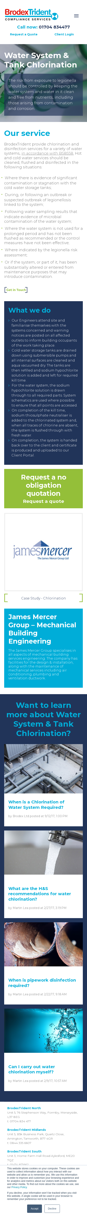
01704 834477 (54, 27)
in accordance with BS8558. (47, 153)
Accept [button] (34, 1208)
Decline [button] (52, 1208)
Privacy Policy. (19, 1187)
